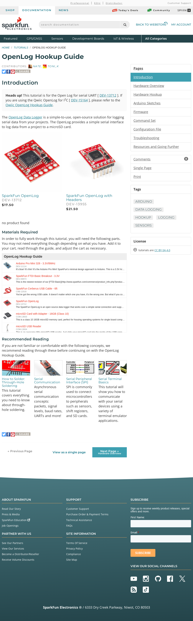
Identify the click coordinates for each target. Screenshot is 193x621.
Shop (10, 10)
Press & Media (11, 514)
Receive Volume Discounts (18, 559)
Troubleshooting (146, 138)
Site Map (71, 559)
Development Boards (88, 38)
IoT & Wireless (123, 38)
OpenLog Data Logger (25, 117)
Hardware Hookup (147, 94)
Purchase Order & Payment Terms (87, 514)
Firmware (140, 112)
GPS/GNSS (34, 38)
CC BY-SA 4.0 (162, 250)
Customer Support (179, 3)
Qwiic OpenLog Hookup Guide (29, 105)
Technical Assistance (79, 520)
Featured (14, 38)
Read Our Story (11, 508)
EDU (97, 3)
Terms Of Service (76, 543)
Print (137, 176)
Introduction (143, 77)
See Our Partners (12, 543)
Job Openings (10, 525)
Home (6, 47)
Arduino (143, 202)
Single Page (142, 168)
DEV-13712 (108, 95)
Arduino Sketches (147, 103)
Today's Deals (125, 10)
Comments (160, 159)
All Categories (156, 38)
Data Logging (148, 209)
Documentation (36, 10)
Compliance (73, 554)
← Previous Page (20, 451)
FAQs (69, 525)
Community (158, 10)
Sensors (57, 38)
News (64, 10)
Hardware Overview (148, 85)
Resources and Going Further (156, 146)
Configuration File (147, 129)
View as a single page (69, 452)
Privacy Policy (74, 548)
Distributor (114, 3)
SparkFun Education (16, 520)
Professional (79, 3)
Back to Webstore (151, 24)
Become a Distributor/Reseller (20, 554)
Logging (166, 217)
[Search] (125, 24)
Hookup (143, 217)
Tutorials (21, 47)
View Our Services (13, 548)
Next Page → (109, 452)
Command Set (144, 120)
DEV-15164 (79, 100)
